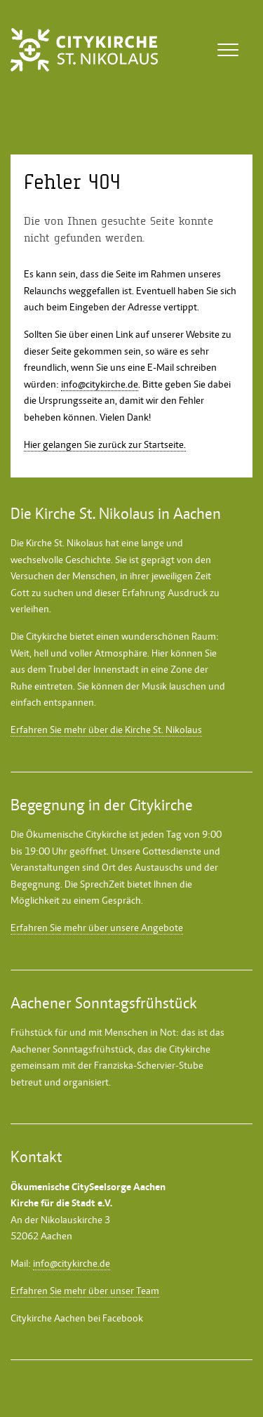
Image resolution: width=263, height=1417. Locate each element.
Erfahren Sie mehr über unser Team (85, 1290)
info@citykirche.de (99, 384)
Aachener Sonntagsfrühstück (72, 1049)
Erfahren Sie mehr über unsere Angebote (97, 927)
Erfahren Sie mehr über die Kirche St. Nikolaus (106, 729)
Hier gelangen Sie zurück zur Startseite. (105, 444)
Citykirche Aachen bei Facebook (77, 1318)
